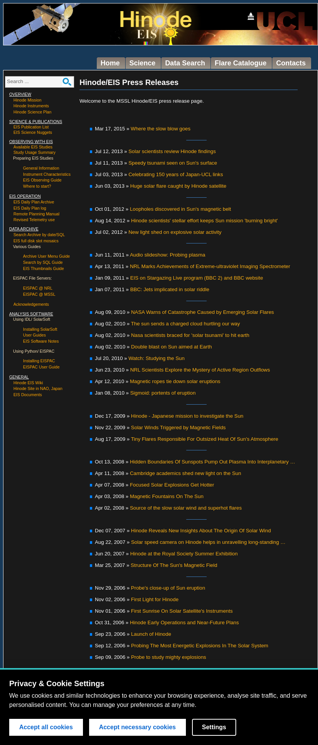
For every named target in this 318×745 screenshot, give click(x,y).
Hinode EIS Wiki (28, 382)
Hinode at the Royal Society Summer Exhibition (184, 554)
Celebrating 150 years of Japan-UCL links (175, 174)
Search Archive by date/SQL (39, 234)
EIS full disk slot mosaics (35, 240)
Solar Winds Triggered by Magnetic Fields (178, 427)
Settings (214, 727)
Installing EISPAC (39, 360)
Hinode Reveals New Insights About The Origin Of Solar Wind (201, 530)
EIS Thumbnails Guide (43, 268)
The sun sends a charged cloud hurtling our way (185, 324)
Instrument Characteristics (47, 174)
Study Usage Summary (34, 152)
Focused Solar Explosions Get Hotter (172, 485)
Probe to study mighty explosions (168, 657)
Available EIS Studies (33, 147)
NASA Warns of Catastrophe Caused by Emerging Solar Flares (202, 312)
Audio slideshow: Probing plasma (167, 255)
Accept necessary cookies (137, 727)
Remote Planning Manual (36, 214)
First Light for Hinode (155, 599)
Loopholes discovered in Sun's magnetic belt (180, 209)
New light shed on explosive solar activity (174, 232)
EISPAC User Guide (41, 367)
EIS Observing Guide (42, 180)
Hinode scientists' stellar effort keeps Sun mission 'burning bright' (204, 220)
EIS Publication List (31, 127)
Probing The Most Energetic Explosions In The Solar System (199, 645)
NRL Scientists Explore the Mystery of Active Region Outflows (200, 370)
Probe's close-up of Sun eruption (168, 588)
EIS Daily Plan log (29, 208)
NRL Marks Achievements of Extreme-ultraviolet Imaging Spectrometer (210, 266)
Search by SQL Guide (43, 262)
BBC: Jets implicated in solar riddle (169, 289)
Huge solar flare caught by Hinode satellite (178, 186)
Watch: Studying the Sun (156, 358)
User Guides (34, 335)
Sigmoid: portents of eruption (162, 393)
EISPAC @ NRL (37, 288)
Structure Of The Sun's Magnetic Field (174, 565)
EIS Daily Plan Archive (33, 202)
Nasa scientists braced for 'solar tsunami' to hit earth (190, 335)
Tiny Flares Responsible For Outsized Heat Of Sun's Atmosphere (204, 439)
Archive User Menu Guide (46, 256)
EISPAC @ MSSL (39, 294)
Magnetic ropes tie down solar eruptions (175, 381)
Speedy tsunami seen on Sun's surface (172, 163)
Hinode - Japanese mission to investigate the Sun (187, 416)
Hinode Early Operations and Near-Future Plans (184, 622)
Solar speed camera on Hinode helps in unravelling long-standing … (208, 542)
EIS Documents (27, 394)
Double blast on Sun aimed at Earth (171, 347)
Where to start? (37, 186)
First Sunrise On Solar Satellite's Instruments (182, 611)
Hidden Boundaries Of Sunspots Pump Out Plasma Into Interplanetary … (212, 462)
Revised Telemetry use (34, 219)
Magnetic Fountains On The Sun (167, 496)
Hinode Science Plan (32, 112)
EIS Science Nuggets (32, 132)
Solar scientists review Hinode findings (171, 151)
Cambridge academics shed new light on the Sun (185, 473)
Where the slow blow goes (160, 129)
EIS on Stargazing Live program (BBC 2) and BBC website (196, 278)
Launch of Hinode (151, 634)
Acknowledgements (31, 304)
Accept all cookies (46, 727)
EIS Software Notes (41, 341)
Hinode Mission (27, 100)
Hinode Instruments (31, 105)
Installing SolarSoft (40, 329)
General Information (41, 168)
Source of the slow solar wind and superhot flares (186, 508)
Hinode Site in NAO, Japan (37, 388)
